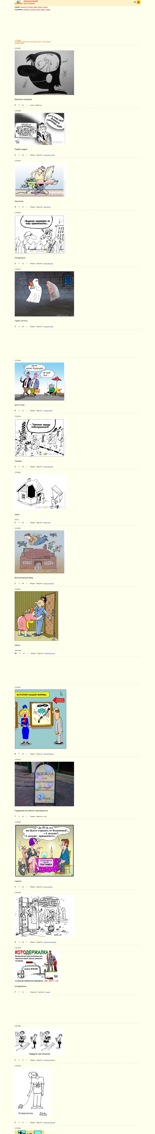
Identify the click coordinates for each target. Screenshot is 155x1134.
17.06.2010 (18, 759)
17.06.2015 (18, 416)
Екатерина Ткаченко (49, 1060)
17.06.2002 (18, 1065)
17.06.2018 (18, 212)
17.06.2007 (18, 947)
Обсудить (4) (33, 992)
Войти (25, 3)
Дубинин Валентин (50, 653)
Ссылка (32, 105)
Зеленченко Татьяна (49, 155)
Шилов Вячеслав (48, 263)
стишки (45, 7)
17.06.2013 (18, 528)
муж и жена (18, 650)
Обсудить (32, 155)
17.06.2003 (18, 1026)
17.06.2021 (18, 48)
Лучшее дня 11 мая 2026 (31, 1)
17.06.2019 (18, 160)
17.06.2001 (18, 1128)
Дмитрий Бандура (48, 754)
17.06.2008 (18, 892)
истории (30, 7)
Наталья (47, 992)
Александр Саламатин (50, 942)
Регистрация (31, 3)
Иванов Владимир (49, 583)
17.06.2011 (18, 687)
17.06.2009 (18, 822)
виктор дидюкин (48, 887)
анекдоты (24, 7)
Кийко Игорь (47, 207)
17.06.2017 (18, 269)
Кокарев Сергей (48, 410)
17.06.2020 (18, 110)
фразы (40, 7)
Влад (45, 816)
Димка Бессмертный (49, 1122)
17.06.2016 (18, 360)
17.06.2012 (18, 589)
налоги (16, 519)
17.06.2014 (18, 472)
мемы (35, 7)
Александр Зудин (48, 326)
